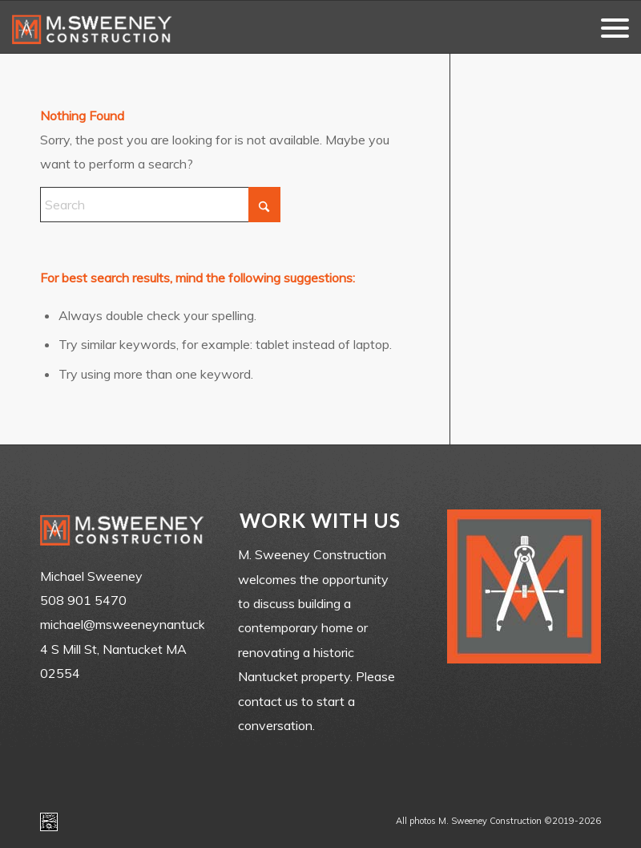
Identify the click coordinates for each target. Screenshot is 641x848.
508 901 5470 (83, 600)
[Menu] (607, 27)
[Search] (160, 204)
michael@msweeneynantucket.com (142, 624)
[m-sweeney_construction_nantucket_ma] (92, 27)
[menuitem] (607, 27)
